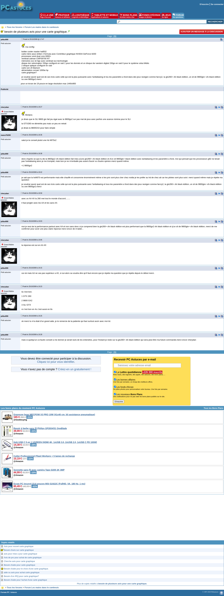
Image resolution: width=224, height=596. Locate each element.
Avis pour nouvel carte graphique (18, 546)
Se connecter (217, 4)
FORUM (178, 15)
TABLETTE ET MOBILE (104, 15)
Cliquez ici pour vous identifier (55, 361)
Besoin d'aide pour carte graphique (19, 565)
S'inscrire (204, 4)
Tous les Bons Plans (213, 408)
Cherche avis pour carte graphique (19, 561)
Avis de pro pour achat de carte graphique (23, 557)
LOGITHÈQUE (80, 15)
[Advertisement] (112, 518)
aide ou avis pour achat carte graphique (21, 572)
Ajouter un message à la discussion (202, 31)
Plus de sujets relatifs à (112, 583)
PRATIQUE (62, 15)
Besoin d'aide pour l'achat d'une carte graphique (25, 580)
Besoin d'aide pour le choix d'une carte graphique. (26, 569)
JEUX (166, 15)
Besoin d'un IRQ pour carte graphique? (21, 576)
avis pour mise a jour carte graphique (20, 554)
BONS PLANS (128, 15)
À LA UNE (46, 15)
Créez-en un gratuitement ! (74, 369)
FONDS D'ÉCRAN (149, 15)
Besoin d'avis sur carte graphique (19, 550)
